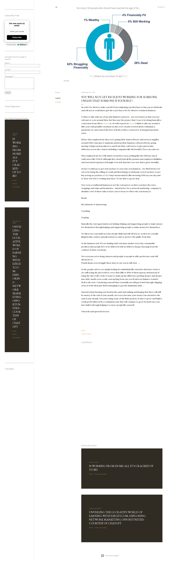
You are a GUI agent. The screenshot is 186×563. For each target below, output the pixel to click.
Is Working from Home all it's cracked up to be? (16, 157)
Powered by (16, 45)
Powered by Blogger (110, 555)
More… (67, 81)
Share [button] (57, 92)
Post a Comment (101, 474)
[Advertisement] (110, 422)
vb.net (106, 123)
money (58, 102)
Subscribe (16, 37)
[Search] (161, 7)
